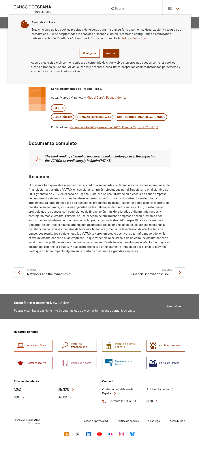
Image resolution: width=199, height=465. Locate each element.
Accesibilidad (177, 421)
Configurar (89, 53)
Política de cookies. (134, 38)
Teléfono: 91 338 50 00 (119, 401)
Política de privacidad (95, 421)
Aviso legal (154, 421)
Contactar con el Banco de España (117, 391)
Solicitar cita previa (160, 389)
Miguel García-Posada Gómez (106, 97)
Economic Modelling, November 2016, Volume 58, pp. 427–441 (114, 127)
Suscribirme (174, 306)
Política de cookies (128, 421)
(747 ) (100, 158)
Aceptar (111, 53)
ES (173, 9)
